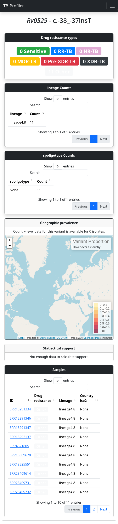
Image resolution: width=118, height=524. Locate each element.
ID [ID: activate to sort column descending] (11, 400)
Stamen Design (47, 338)
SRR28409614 (20, 473)
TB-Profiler (13, 6)
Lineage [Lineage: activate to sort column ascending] (71, 400)
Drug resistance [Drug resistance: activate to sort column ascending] (42, 398)
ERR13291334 (20, 409)
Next (103, 509)
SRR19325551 (20, 464)
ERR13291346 (20, 418)
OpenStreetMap (92, 338)
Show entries (59, 98)
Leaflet (21, 338)
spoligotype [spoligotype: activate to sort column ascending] (19, 181)
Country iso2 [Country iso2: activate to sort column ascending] (92, 398)
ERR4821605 (19, 446)
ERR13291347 (20, 427)
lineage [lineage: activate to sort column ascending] (16, 113)
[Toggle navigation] (112, 6)
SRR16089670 (20, 455)
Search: (59, 105)
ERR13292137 (20, 437)
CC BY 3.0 (62, 338)
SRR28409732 (20, 492)
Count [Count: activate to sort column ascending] (35, 113)
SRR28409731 (20, 483)
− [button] (10, 245)
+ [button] (10, 240)
